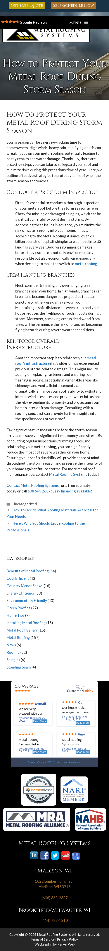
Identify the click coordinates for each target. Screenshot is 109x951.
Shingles (13, 659)
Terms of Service (43, 939)
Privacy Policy (67, 939)
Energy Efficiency (21, 593)
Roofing (13, 652)
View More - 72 (54, 762)
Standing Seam (19, 667)
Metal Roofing (18, 637)
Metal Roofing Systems (68, 474)
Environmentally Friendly (27, 600)
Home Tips (15, 615)
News (11, 645)
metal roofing (86, 263)
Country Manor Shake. (25, 585)
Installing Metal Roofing (26, 622)
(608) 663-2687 (55, 898)
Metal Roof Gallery (22, 630)
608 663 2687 (39, 491)
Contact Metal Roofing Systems (33, 485)
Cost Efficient (18, 578)
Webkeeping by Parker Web (55, 944)
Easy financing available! (72, 491)
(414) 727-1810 (55, 920)
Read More (40, 721)
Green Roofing (19, 608)
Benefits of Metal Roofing (28, 571)
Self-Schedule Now (73, 5)
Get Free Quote (27, 5)
